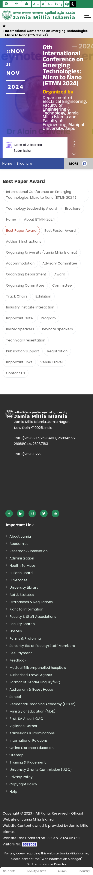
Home (7, 164)
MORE (73, 164)
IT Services (18, 580)
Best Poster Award (60, 230)
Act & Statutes (21, 594)
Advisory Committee (59, 263)
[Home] (4, 26)
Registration (57, 351)
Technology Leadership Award (31, 208)
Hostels (15, 631)
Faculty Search (22, 623)
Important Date (19, 318)
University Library (23, 587)
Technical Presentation (25, 340)
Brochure (24, 164)
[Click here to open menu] (87, 16)
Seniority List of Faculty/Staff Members (42, 645)
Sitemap (16, 755)
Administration (21, 558)
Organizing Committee (25, 285)
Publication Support (22, 351)
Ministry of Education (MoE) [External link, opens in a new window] (32, 711)
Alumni (62, 871)
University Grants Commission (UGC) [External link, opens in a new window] (40, 769)
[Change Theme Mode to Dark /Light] (73, 4)
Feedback (17, 660)
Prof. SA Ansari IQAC (26, 718)
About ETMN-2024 (39, 219)
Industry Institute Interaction (30, 307)
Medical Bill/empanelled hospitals (37, 667)
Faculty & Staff (36, 871)
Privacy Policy (21, 776)
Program (48, 318)
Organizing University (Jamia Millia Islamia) (41, 252)
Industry (84, 871)
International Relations (28, 740)
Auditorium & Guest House (31, 689)
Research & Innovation (28, 551)
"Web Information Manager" (61, 859)
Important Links (19, 362)
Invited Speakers (20, 329)
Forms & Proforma (25, 638)
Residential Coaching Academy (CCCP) (42, 704)
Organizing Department (26, 274)
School (15, 696)
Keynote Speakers (57, 329)
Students (9, 871)
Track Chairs (16, 296)
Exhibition (43, 296)
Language (59, 4)
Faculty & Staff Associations (32, 616)
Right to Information (26, 609)
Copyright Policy (23, 784)
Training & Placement (27, 762)
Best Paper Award (21, 230)
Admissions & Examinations (32, 733)
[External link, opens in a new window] (9, 513)
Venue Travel (51, 362)
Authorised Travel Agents (30, 674)
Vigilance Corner (23, 725)
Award (59, 274)
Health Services (22, 565)
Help (13, 791)
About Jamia (20, 536)
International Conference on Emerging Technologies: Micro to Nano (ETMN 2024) (46, 33)
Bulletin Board (21, 572)
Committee (62, 285)
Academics (18, 543)
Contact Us (15, 373)
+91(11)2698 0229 (27, 454)
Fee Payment (20, 653)
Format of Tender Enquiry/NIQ (34, 682)
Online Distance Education (31, 747)
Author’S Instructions (23, 241)
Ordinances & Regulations (31, 602)
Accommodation (20, 263)
